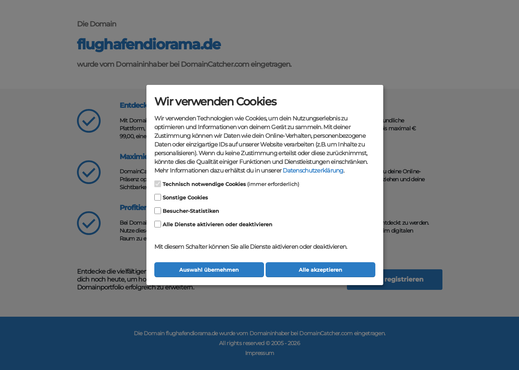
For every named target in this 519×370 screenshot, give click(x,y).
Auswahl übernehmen (209, 270)
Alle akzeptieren (320, 270)
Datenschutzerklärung (313, 170)
